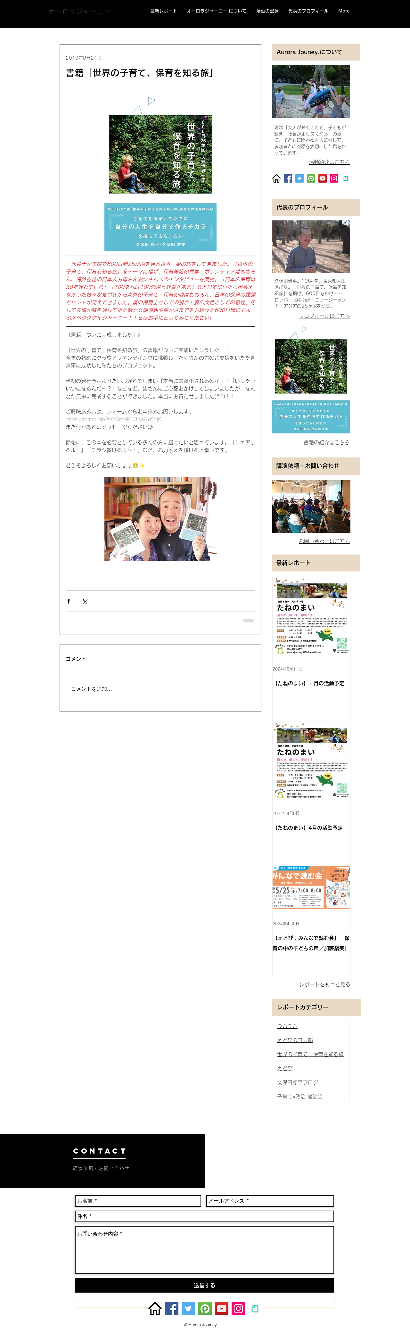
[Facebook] (288, 178)
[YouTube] (322, 178)
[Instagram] (334, 178)
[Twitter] (299, 178)
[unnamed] (345, 178)
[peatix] (311, 178)
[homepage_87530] (276, 178)
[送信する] (204, 1285)
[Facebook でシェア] (69, 601)
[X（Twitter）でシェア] (84, 601)
